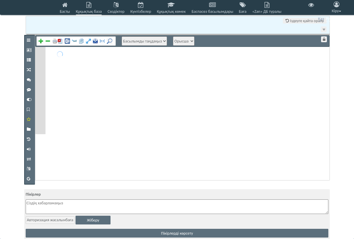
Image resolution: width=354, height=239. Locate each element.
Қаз (321, 18)
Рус (329, 18)
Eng (336, 18)
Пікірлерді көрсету (177, 233)
